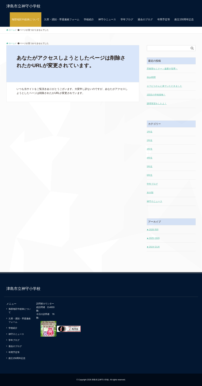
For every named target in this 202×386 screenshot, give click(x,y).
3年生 (149, 149)
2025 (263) (153, 238)
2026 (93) (152, 229)
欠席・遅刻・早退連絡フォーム (61, 19)
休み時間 (151, 77)
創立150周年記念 (184, 19)
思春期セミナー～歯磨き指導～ (162, 68)
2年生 (149, 140)
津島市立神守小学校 (23, 6)
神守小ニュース (107, 19)
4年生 (149, 158)
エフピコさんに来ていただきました (164, 86)
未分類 (150, 192)
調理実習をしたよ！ (157, 103)
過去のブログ (145, 19)
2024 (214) (153, 247)
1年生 (149, 131)
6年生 (149, 175)
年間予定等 (163, 19)
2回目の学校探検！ (156, 94)
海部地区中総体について (25, 19)
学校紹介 (89, 19)
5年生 (149, 166)
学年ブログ (127, 19)
